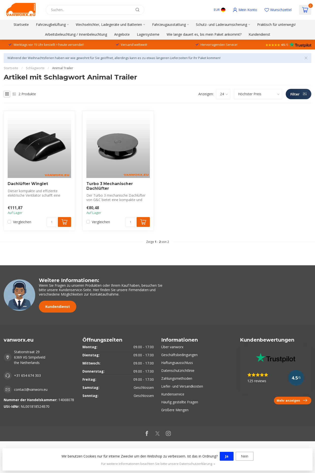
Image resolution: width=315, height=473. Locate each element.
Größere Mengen (175, 410)
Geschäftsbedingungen (179, 354)
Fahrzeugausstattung (169, 24)
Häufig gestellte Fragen (179, 402)
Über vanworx (172, 347)
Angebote (122, 34)
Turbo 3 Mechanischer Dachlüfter (109, 186)
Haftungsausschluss (177, 362)
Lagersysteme (148, 34)
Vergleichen (22, 222)
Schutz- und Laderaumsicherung (221, 24)
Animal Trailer (62, 68)
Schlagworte (35, 68)
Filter (298, 94)
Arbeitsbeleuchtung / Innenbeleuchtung (76, 34)
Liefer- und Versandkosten (182, 386)
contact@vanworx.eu (30, 389)
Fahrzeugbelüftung (51, 24)
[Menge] (52, 222)
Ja (226, 456)
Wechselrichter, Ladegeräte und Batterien (109, 24)
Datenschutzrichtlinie (177, 370)
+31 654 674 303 (27, 375)
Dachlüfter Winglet (28, 184)
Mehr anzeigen (292, 400)
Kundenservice (172, 394)
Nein (244, 456)
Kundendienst (259, 34)
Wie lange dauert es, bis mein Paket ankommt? (204, 34)
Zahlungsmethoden (176, 378)
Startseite (21, 24)
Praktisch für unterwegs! (276, 24)
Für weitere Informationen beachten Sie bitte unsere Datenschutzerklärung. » (158, 464)
